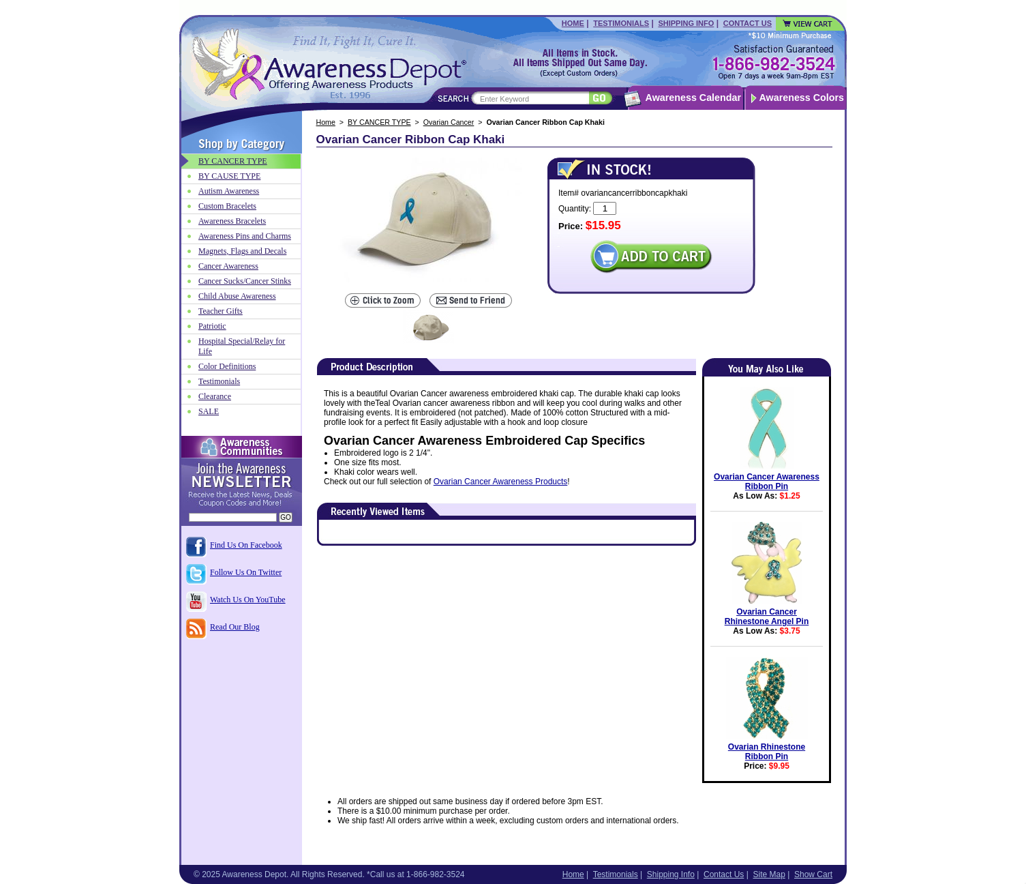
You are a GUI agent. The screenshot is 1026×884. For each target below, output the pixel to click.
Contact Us (747, 23)
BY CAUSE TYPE (229, 176)
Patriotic (212, 326)
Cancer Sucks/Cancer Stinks (244, 281)
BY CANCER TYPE (379, 122)
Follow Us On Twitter (246, 572)
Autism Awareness (228, 191)
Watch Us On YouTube (248, 599)
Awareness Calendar (693, 97)
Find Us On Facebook (246, 545)
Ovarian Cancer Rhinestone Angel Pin (767, 616)
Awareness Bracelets (232, 221)
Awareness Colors (802, 97)
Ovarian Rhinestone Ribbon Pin (766, 751)
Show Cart (813, 874)
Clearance (214, 396)
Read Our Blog (235, 627)
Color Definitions (227, 366)
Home (573, 23)
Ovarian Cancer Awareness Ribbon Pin (766, 481)
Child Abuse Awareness (237, 296)
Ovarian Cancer (448, 122)
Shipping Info (686, 23)
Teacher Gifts (220, 311)
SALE (208, 411)
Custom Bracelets (227, 206)
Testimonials (621, 23)
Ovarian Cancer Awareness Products (501, 481)
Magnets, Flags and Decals (242, 251)
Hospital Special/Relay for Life (241, 346)
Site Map (769, 874)
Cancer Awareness (228, 266)
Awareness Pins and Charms (244, 236)
